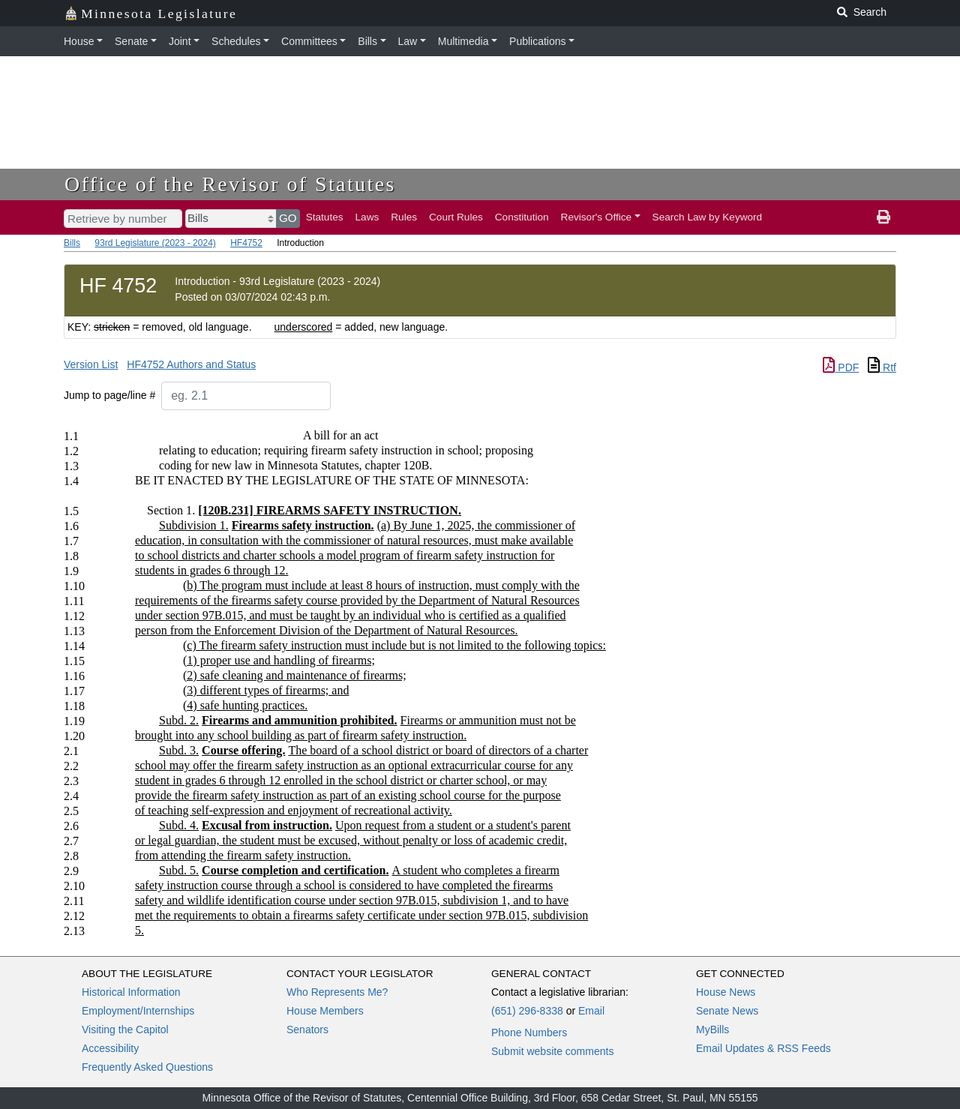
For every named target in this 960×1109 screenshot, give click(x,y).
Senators (307, 1030)
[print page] (883, 217)
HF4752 (246, 243)
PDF (841, 367)
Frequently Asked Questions (147, 1067)
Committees (309, 41)
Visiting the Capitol (125, 1030)
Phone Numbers (529, 1033)
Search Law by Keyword (707, 217)
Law (408, 41)
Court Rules (456, 217)
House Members (325, 1011)
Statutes (325, 217)
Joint (180, 41)
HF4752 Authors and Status (191, 364)
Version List (91, 364)
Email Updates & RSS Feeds (763, 1048)
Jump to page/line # (109, 395)
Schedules (236, 41)
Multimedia (463, 41)
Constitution (522, 217)
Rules (404, 217)
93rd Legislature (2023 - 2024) (154, 243)
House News (725, 992)
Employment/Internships (138, 1011)
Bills (367, 41)
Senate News (727, 1011)
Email (591, 1011)
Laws (368, 217)
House (79, 41)
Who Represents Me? (337, 992)
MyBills (712, 1030)
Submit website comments (552, 1051)
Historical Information (131, 992)
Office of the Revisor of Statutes (230, 184)
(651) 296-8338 (527, 1011)
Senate (131, 41)
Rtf (882, 367)
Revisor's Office (596, 217)
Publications (537, 41)
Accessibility (110, 1048)
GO (288, 217)
